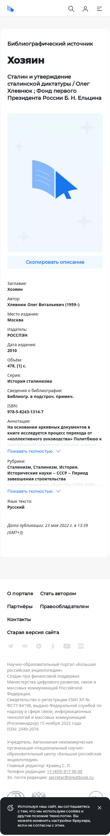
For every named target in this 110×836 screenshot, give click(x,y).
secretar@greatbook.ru (71, 777)
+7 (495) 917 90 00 (64, 771)
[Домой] (10, 9)
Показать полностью (34, 451)
